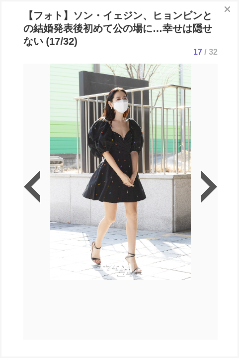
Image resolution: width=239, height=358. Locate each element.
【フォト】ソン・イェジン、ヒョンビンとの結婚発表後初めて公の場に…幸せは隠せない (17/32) (117, 28)
